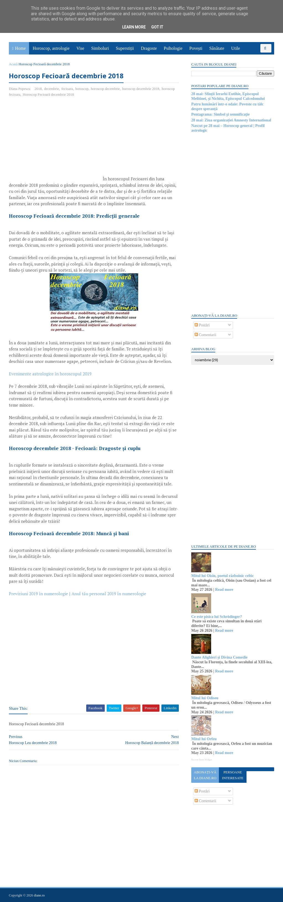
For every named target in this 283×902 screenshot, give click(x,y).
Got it (157, 27)
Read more (224, 590)
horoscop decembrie (105, 89)
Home (20, 48)
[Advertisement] (55, 141)
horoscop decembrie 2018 (140, 89)
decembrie (51, 89)
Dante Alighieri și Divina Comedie (219, 657)
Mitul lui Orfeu (204, 739)
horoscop (81, 89)
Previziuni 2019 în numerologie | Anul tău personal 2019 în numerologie (77, 593)
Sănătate (216, 48)
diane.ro (39, 895)
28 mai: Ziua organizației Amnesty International (231, 120)
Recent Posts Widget (201, 759)
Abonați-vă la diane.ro (205, 775)
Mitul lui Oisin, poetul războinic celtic (222, 576)
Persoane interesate (232, 775)
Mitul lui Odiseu (204, 698)
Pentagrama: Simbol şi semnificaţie (220, 114)
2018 (38, 89)
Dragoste (149, 48)
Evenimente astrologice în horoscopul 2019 (50, 373)
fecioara (67, 89)
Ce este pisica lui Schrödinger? (216, 617)
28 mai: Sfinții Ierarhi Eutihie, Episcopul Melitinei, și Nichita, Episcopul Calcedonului (228, 96)
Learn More (134, 27)
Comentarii (205, 335)
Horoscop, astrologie (51, 48)
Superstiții (125, 48)
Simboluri (100, 48)
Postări (202, 325)
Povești (195, 48)
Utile (235, 48)
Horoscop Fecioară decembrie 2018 (48, 94)
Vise (80, 48)
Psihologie (173, 48)
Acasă (13, 64)
